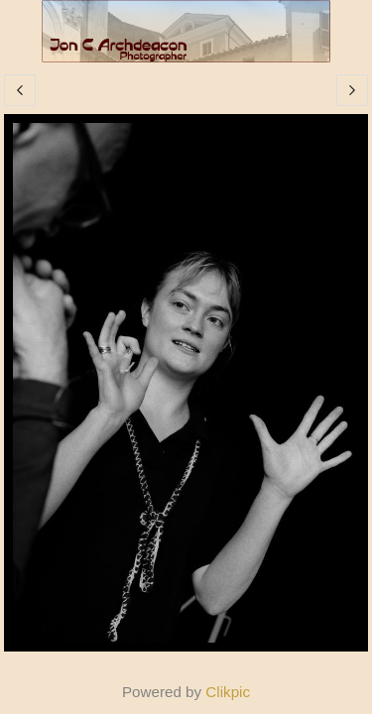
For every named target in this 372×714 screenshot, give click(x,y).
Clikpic (227, 691)
